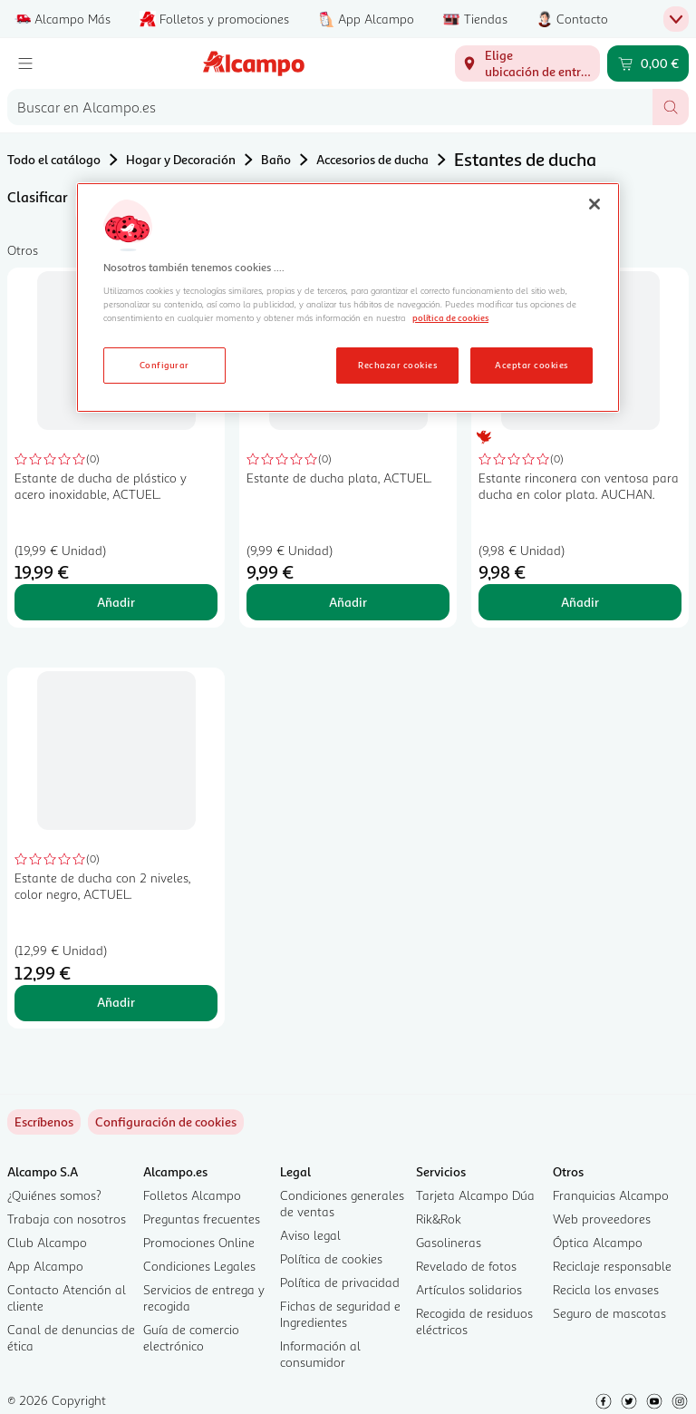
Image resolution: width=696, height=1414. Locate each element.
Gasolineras (448, 1242)
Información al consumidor (320, 1354)
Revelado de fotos (466, 1265)
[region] (348, 297)
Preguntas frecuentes (201, 1218)
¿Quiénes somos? (54, 1195)
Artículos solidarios (469, 1289)
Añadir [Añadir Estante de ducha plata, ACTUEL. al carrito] (348, 601)
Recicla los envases (606, 1289)
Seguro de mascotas (609, 1313)
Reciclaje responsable (612, 1265)
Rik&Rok (438, 1218)
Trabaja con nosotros (66, 1218)
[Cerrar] (594, 204)
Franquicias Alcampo (611, 1195)
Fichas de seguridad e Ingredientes (340, 1314)
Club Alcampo (47, 1242)
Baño (276, 159)
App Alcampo (45, 1265)
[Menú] (25, 63)
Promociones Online (199, 1242)
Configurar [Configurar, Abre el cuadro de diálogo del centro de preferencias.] (164, 364)
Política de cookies (331, 1258)
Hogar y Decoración (181, 159)
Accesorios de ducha (372, 159)
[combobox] (329, 107)
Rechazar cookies (397, 364)
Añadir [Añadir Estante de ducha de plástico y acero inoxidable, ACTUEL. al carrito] (116, 601)
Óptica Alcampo (598, 1242)
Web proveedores (602, 1218)
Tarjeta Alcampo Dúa (475, 1195)
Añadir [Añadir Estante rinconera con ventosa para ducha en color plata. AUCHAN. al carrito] (580, 601)
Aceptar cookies (531, 364)
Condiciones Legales (199, 1265)
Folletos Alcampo (192, 1195)
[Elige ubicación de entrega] (527, 63)
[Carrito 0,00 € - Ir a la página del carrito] (648, 63)
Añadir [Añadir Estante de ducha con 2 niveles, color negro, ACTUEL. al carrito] (116, 1001)
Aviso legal (310, 1235)
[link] (166, 1122)
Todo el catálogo (54, 159)
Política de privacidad (340, 1282)
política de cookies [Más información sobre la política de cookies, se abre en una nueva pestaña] (450, 317)
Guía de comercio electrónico (191, 1337)
